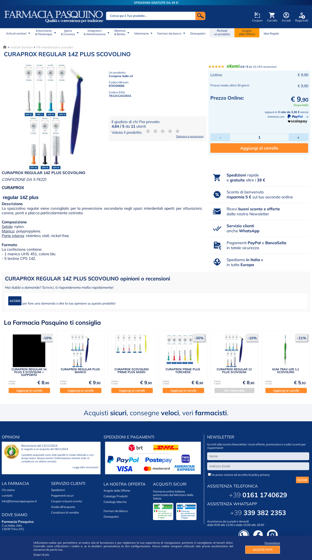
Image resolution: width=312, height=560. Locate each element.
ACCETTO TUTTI (262, 549)
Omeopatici (197, 33)
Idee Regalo (271, 33)
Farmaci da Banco (116, 511)
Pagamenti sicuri (62, 495)
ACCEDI (15, 301)
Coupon (257, 20)
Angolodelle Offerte (247, 32)
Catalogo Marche (115, 502)
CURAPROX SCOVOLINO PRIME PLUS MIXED (131, 370)
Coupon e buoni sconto (66, 501)
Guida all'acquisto (63, 507)
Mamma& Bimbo (119, 32)
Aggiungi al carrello (259, 148)
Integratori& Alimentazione (95, 32)
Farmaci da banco (169, 33)
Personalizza (272, 543)
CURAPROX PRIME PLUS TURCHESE (183, 370)
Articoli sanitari (16, 33)
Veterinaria (141, 33)
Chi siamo (8, 490)
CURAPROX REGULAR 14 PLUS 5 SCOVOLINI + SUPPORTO (29, 372)
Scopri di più (41, 554)
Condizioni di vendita (65, 512)
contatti (7, 495)
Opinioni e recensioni (189, 136)
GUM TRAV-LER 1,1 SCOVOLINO (285, 370)
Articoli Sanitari (21, 47)
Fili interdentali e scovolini (54, 47)
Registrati (301, 20)
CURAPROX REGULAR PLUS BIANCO (80, 370)
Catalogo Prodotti (116, 496)
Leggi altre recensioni (85, 467)
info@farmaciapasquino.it (19, 501)
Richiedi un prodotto (222, 32)
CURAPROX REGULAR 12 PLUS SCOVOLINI (234, 370)
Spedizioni (58, 490)
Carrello (272, 20)
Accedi (286, 20)
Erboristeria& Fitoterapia (43, 32)
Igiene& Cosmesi (68, 32)
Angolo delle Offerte (117, 490)
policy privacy (261, 474)
